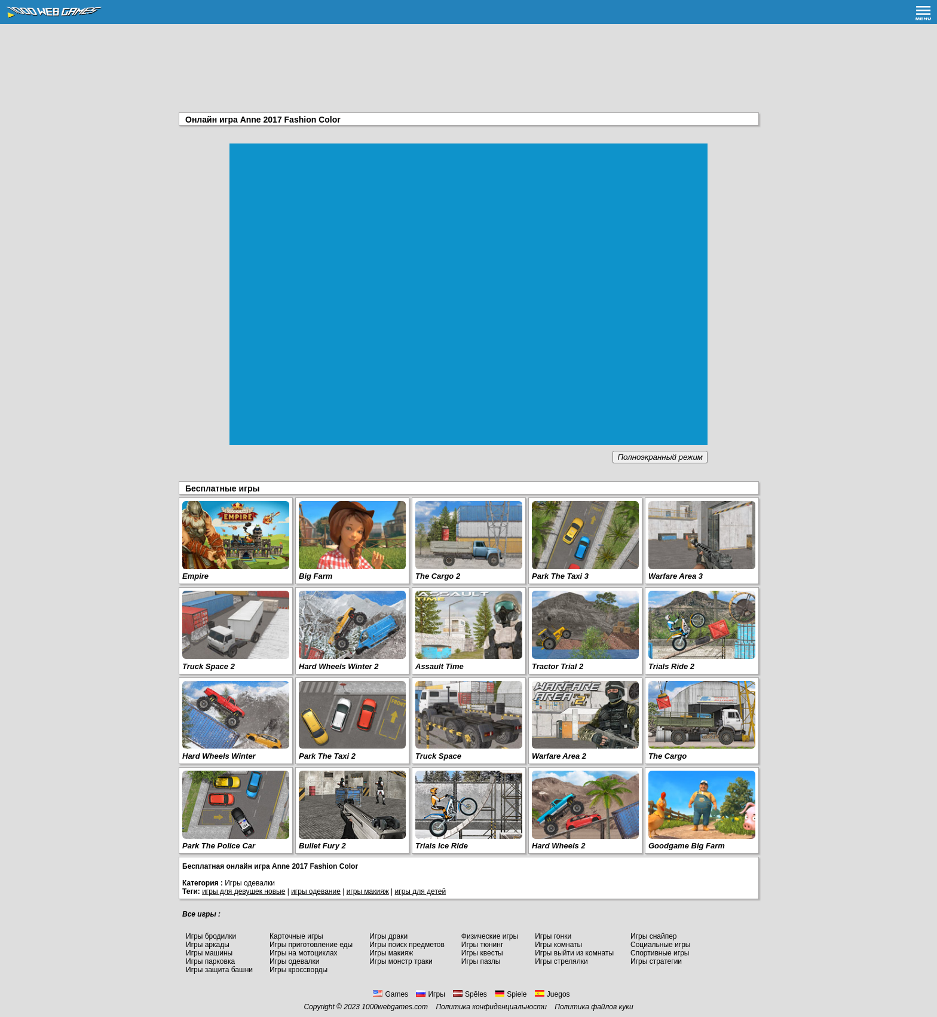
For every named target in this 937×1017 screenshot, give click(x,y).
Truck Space (438, 756)
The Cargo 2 (437, 576)
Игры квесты (482, 953)
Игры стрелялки (561, 961)
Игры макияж (391, 953)
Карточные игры (296, 936)
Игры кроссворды (298, 970)
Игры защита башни (219, 970)
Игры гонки (553, 936)
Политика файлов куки (594, 1007)
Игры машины (209, 953)
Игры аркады (207, 944)
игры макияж (368, 891)
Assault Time (439, 666)
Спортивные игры (659, 953)
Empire (195, 576)
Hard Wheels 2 (559, 845)
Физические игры (489, 936)
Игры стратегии (656, 961)
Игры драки (388, 936)
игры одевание (316, 891)
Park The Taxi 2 (327, 756)
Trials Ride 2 (671, 666)
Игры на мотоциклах (304, 953)
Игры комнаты (558, 944)
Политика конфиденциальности (491, 1007)
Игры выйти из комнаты (574, 953)
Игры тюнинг (482, 944)
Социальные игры (660, 944)
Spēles (470, 994)
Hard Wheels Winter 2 (339, 666)
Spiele (510, 994)
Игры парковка (210, 961)
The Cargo (667, 756)
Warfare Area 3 (675, 576)
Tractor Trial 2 (557, 666)
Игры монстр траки (401, 961)
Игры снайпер (653, 936)
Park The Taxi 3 (560, 576)
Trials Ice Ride (441, 845)
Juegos (552, 994)
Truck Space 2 (208, 666)
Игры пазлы (481, 961)
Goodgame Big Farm (686, 845)
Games (390, 994)
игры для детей (420, 891)
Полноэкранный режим (660, 457)
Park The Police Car (218, 845)
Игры (430, 994)
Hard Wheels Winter (219, 756)
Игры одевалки (295, 961)
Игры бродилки (211, 936)
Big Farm (315, 576)
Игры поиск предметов (407, 944)
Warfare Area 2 (559, 756)
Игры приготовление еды (311, 944)
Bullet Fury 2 (322, 845)
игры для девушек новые (243, 891)
